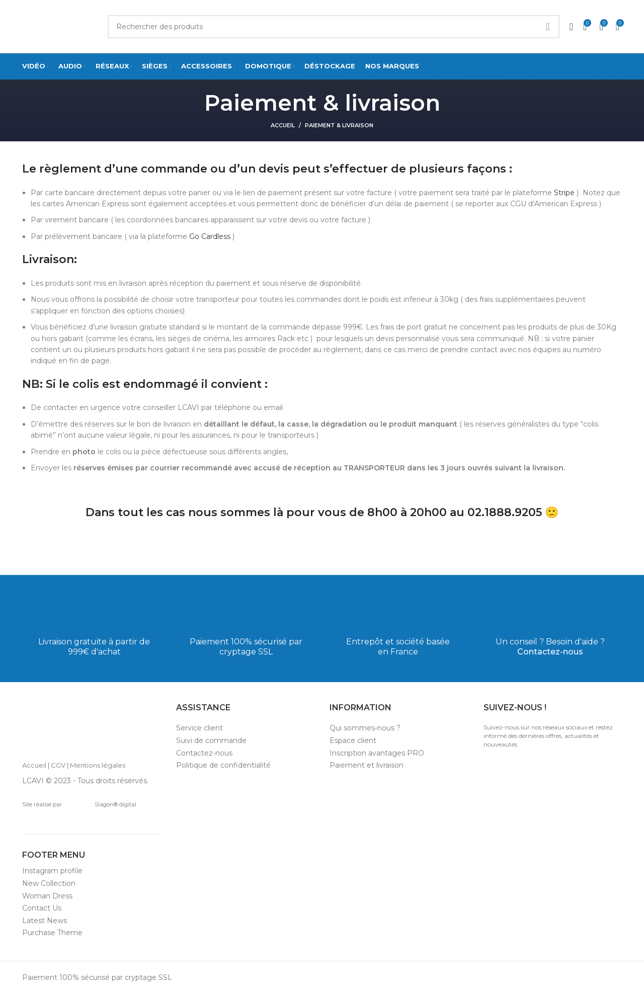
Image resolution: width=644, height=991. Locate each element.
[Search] (333, 26)
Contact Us (41, 908)
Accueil (283, 125)
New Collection (48, 883)
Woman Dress (47, 895)
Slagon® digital (100, 804)
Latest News (44, 920)
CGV (58, 765)
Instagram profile (52, 870)
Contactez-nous (550, 651)
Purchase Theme (52, 932)
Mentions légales (97, 765)
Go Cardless (209, 236)
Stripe (564, 192)
